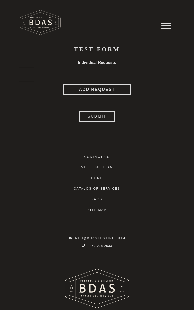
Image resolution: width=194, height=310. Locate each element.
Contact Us (97, 157)
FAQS (97, 199)
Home (97, 178)
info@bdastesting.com (97, 238)
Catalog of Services (97, 188)
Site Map (96, 210)
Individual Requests (97, 62)
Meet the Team (97, 167)
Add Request (97, 89)
